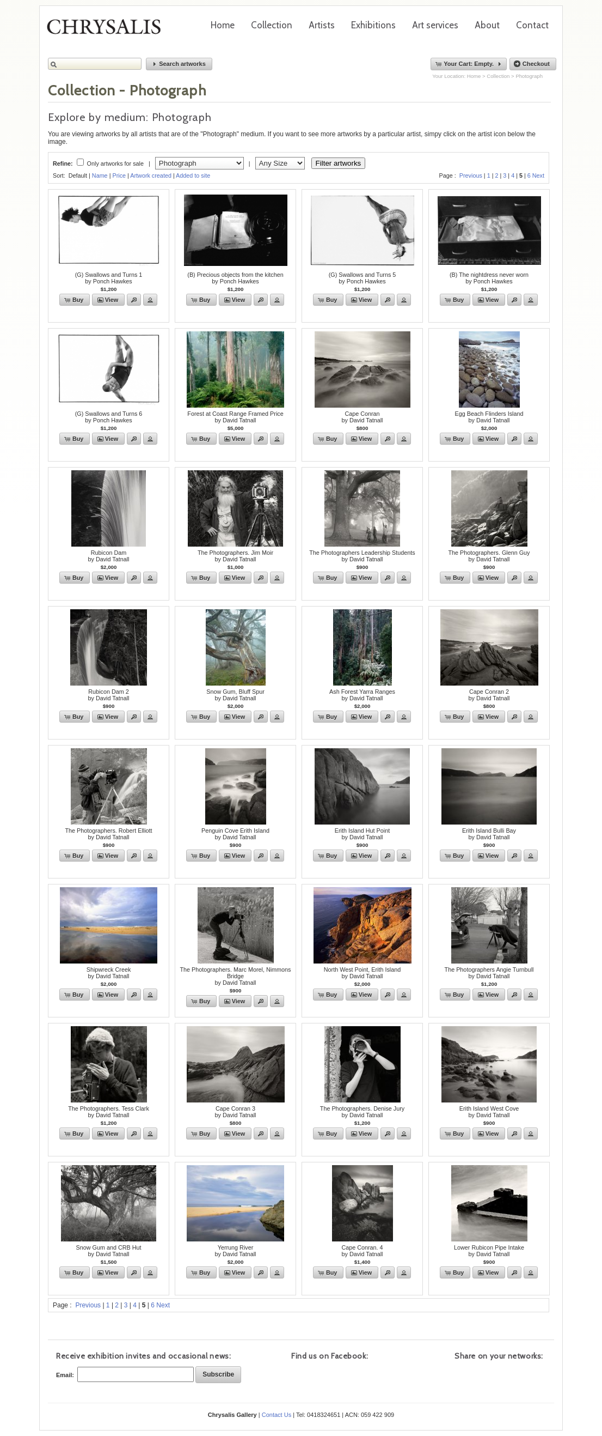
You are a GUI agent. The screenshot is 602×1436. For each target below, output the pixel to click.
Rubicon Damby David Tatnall (108, 555)
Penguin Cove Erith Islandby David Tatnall (235, 833)
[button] (179, 64)
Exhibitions (373, 25)
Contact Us (276, 1414)
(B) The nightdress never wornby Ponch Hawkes (489, 277)
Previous (470, 175)
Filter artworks (338, 163)
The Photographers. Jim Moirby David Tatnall (235, 555)
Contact (532, 25)
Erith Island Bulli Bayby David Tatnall (489, 833)
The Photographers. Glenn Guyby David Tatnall (489, 555)
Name (100, 175)
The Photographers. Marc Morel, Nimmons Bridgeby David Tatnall (235, 976)
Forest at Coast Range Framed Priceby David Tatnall (235, 416)
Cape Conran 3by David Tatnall (235, 1111)
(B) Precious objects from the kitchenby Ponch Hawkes (235, 277)
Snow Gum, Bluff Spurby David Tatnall (235, 694)
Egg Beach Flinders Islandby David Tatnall (488, 416)
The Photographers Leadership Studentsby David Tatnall (362, 555)
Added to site (193, 175)
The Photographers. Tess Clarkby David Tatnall (108, 1111)
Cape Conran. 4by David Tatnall (362, 1250)
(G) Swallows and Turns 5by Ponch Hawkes (362, 277)
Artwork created (150, 175)
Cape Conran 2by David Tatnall (488, 694)
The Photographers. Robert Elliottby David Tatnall (108, 833)
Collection (271, 25)
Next (538, 175)
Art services (435, 25)
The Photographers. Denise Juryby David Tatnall (362, 1111)
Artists (322, 25)
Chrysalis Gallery (108, 30)
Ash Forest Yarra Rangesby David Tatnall (362, 694)
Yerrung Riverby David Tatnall (235, 1250)
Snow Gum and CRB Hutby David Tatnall (108, 1250)
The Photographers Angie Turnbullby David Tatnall (489, 972)
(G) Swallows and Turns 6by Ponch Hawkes (109, 416)
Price (119, 175)
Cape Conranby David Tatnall (362, 416)
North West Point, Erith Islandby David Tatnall (362, 972)
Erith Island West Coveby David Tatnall (489, 1111)
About (487, 25)
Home (223, 25)
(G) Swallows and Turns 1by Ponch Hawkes (109, 277)
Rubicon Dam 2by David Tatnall (108, 694)
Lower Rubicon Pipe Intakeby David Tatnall (489, 1250)
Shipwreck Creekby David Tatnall (109, 972)
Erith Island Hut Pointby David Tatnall (362, 833)
